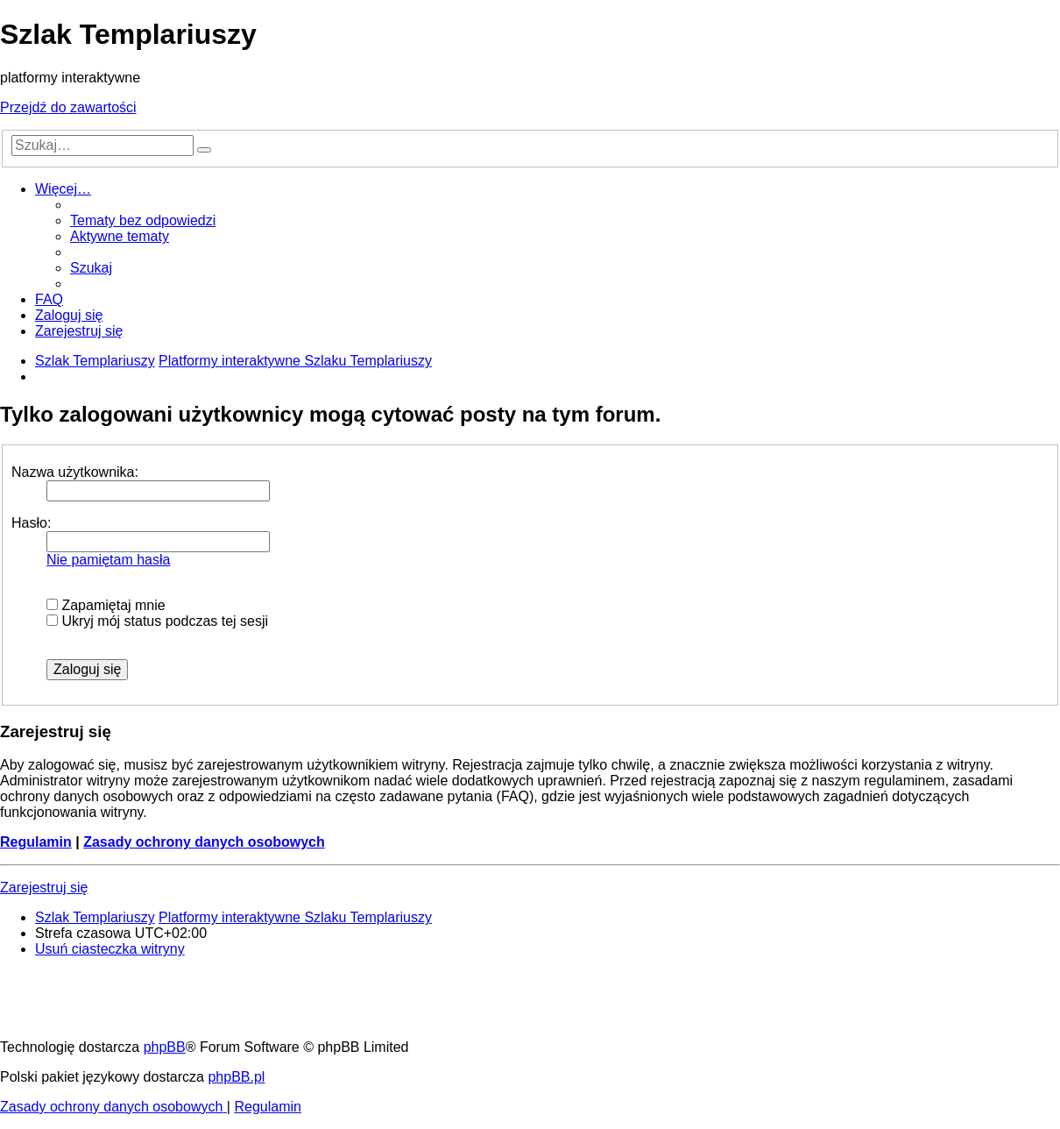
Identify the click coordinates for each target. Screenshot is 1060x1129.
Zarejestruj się (44, 887)
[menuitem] (143, 220)
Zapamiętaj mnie (106, 605)
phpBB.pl (236, 1076)
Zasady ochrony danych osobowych (204, 841)
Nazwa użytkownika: (74, 472)
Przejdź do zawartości (68, 107)
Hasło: (31, 522)
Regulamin (36, 841)
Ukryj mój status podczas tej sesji (157, 621)
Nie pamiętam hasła (108, 559)
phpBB (165, 1047)
